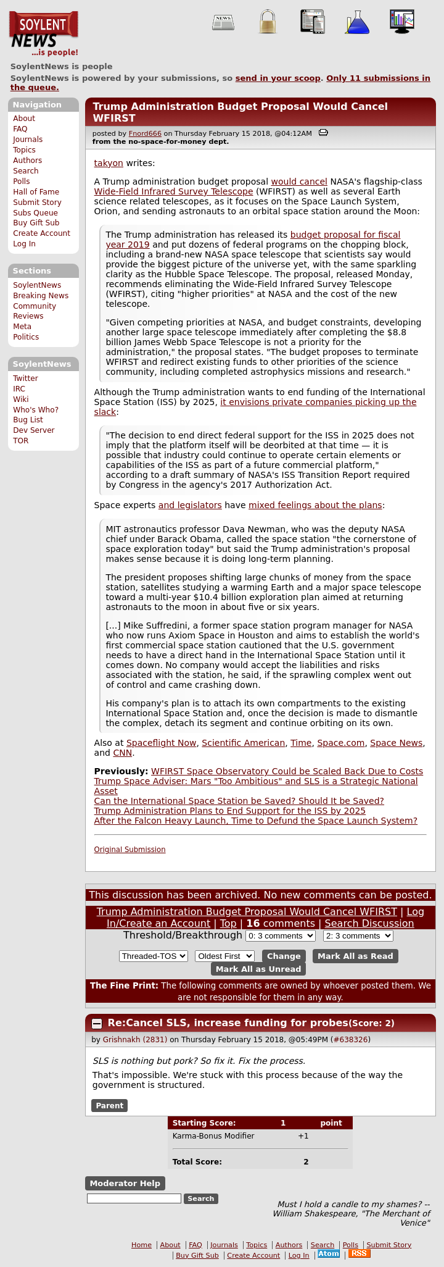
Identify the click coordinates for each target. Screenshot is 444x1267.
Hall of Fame (36, 192)
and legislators (190, 505)
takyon (108, 163)
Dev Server (33, 430)
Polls (21, 181)
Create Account (41, 233)
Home (141, 1245)
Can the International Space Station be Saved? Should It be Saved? (239, 801)
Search (26, 171)
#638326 (351, 1039)
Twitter (25, 378)
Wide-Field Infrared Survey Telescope (173, 191)
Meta (22, 326)
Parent (109, 1105)
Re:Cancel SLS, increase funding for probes (228, 1023)
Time (300, 743)
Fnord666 (145, 134)
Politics (26, 337)
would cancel (299, 181)
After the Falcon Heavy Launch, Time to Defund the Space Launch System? (256, 821)
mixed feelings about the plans (315, 505)
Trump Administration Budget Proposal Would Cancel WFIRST (247, 912)
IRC (19, 389)
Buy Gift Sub (36, 223)
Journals (28, 139)
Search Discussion (369, 923)
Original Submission (130, 849)
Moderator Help (124, 1183)
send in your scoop (278, 78)
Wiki (20, 399)
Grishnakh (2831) (135, 1039)
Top (228, 923)
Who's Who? (36, 410)
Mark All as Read (355, 956)
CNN (122, 753)
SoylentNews (43, 34)
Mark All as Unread (259, 969)
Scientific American (243, 743)
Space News (396, 743)
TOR (20, 441)
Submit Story (37, 202)
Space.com (340, 743)
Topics (24, 150)
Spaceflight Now (161, 743)
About (24, 118)
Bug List (28, 420)
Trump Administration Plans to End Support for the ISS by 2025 (230, 811)
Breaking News (40, 295)
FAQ (20, 129)
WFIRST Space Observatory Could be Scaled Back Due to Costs (287, 771)
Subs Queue (35, 213)
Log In (24, 244)
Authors (27, 160)
